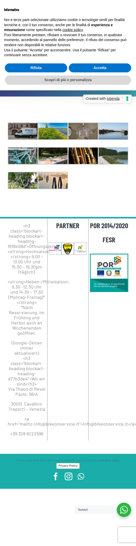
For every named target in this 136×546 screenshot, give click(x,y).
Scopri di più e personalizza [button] (68, 80)
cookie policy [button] (72, 30)
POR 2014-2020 (109, 460)
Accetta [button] (99, 68)
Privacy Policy (68, 465)
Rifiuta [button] (36, 68)
